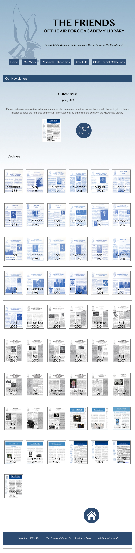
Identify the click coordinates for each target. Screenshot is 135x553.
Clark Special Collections (109, 62)
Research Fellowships (56, 62)
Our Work (30, 62)
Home (14, 62)
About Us (81, 62)
